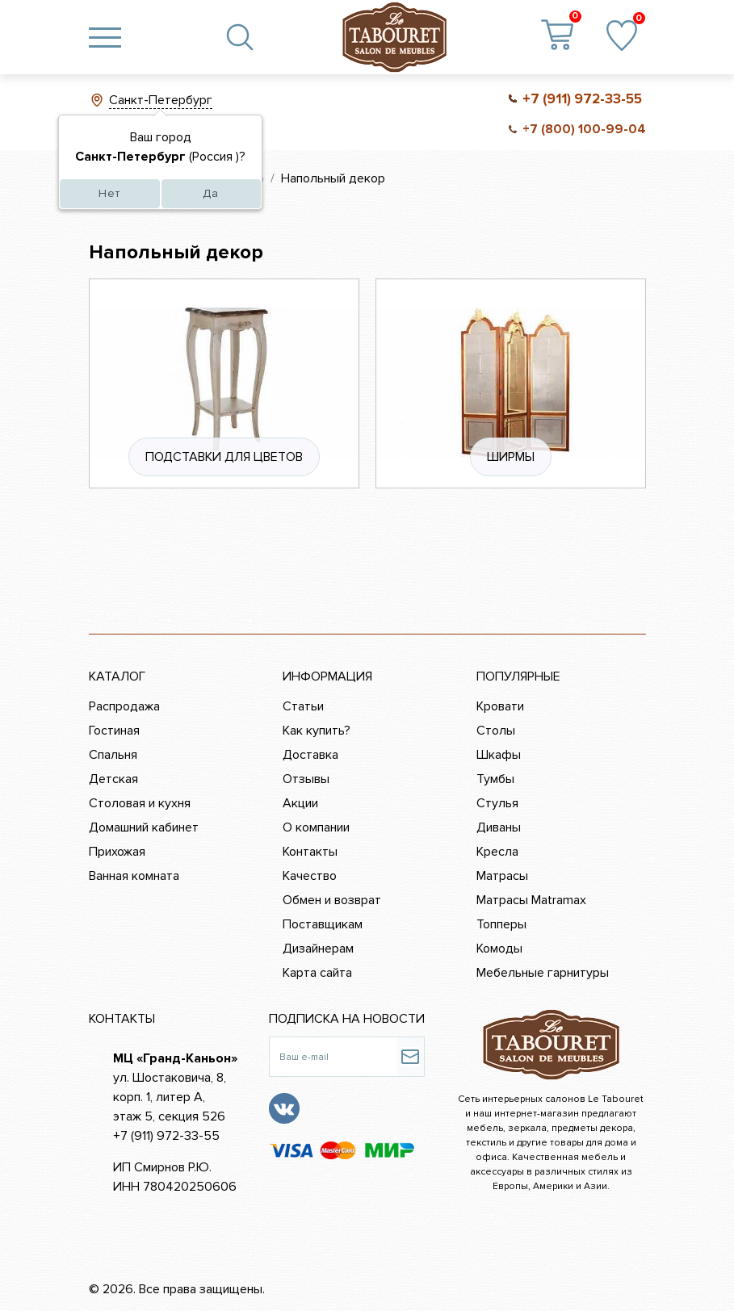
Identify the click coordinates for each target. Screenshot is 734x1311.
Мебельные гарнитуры (542, 973)
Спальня (113, 755)
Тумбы (495, 779)
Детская (113, 779)
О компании (316, 827)
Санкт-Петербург (160, 100)
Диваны (498, 827)
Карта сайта (317, 973)
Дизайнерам (318, 948)
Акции (300, 803)
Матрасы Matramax (531, 900)
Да (211, 193)
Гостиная (114, 731)
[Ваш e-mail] (333, 1057)
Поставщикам (323, 924)
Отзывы (306, 779)
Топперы (501, 924)
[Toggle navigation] (105, 37)
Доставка (310, 755)
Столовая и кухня (140, 803)
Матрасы (502, 876)
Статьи (303, 706)
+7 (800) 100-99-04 (584, 129)
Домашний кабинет (144, 827)
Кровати (500, 706)
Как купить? (316, 731)
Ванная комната (134, 876)
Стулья (497, 803)
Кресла (497, 852)
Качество (310, 876)
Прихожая (117, 852)
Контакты (310, 852)
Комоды (499, 948)
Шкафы (498, 755)
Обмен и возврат (332, 900)
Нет (109, 193)
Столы (495, 731)
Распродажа (124, 706)
